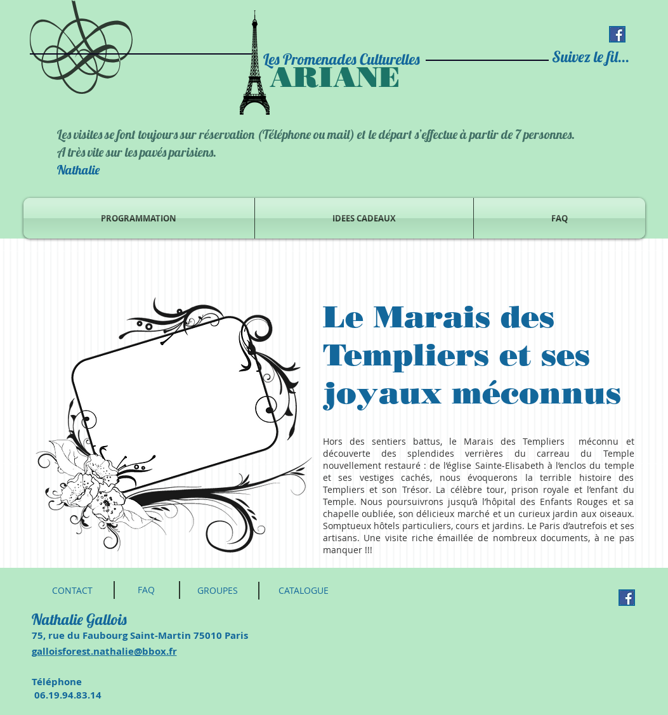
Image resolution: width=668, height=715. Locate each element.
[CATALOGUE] (303, 591)
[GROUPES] (217, 591)
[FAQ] (146, 590)
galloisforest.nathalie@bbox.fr (104, 651)
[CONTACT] (72, 591)
